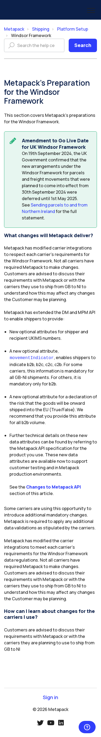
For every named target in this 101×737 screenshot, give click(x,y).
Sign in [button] (50, 697)
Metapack (14, 29)
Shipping (40, 29)
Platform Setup (72, 29)
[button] (91, 10)
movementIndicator (32, 357)
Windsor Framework (31, 35)
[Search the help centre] (34, 45)
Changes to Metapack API (53, 486)
